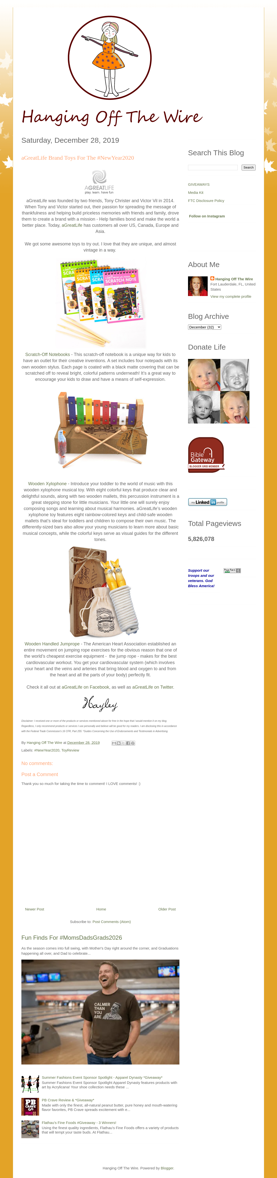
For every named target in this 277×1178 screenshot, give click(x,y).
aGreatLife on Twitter (152, 687)
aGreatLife (72, 225)
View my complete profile (230, 296)
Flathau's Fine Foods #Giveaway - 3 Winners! (79, 1123)
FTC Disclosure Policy (206, 201)
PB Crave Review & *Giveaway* (68, 1100)
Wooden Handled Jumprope (52, 643)
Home (101, 909)
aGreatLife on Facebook (85, 687)
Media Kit (196, 192)
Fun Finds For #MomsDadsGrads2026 (71, 937)
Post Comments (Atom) (111, 922)
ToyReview (70, 750)
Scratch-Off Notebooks (47, 354)
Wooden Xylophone (47, 483)
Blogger (167, 1168)
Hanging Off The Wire (234, 279)
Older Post (167, 909)
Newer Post (34, 909)
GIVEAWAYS (199, 184)
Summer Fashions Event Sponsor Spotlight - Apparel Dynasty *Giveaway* (102, 1077)
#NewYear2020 (46, 750)
